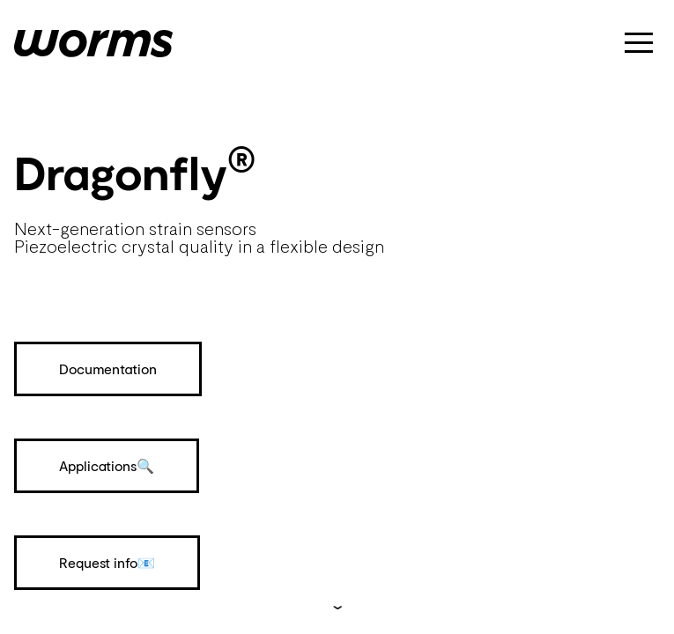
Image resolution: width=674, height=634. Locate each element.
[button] (639, 42)
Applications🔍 (106, 465)
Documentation (108, 368)
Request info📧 (107, 562)
